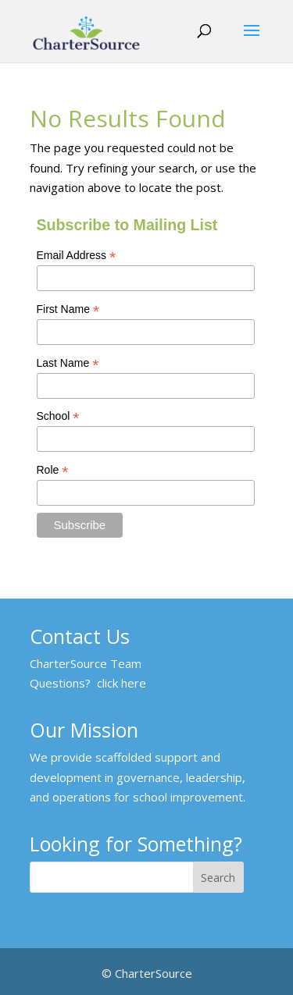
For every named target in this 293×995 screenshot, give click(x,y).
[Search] (219, 877)
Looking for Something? (136, 845)
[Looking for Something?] (112, 877)
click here (121, 683)
